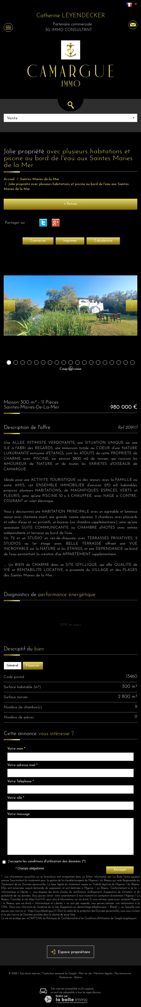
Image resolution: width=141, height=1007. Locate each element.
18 (125, 362)
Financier (32, 665)
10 (70, 362)
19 (132, 362)
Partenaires (65, 977)
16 (112, 362)
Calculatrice (103, 241)
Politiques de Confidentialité (62, 918)
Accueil (9, 179)
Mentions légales (103, 973)
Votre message (18, 814)
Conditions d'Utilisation (97, 918)
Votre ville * (15, 798)
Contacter (38, 241)
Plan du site (85, 973)
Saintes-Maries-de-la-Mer (39, 179)
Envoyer (120, 870)
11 (77, 362)
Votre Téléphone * (20, 781)
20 (70, 368)
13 (91, 362)
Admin (78, 977)
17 (118, 362)
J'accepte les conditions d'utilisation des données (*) (47, 861)
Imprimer (70, 241)
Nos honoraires (123, 973)
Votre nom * (16, 748)
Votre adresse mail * (22, 765)
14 (98, 362)
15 (105, 362)
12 (84, 362)
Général (12, 665)
